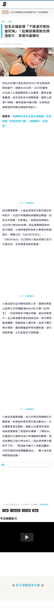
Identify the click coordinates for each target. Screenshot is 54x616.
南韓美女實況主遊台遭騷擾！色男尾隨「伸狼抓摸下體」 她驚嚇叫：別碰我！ (27, 120)
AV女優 (26, 510)
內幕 (5, 510)
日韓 (10, 21)
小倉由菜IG (30, 202)
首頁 (3, 21)
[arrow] (4, 4)
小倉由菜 (15, 510)
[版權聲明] (44, 504)
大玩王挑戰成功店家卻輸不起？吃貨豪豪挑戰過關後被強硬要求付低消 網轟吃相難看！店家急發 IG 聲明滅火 (31, 12)
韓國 (35, 510)
